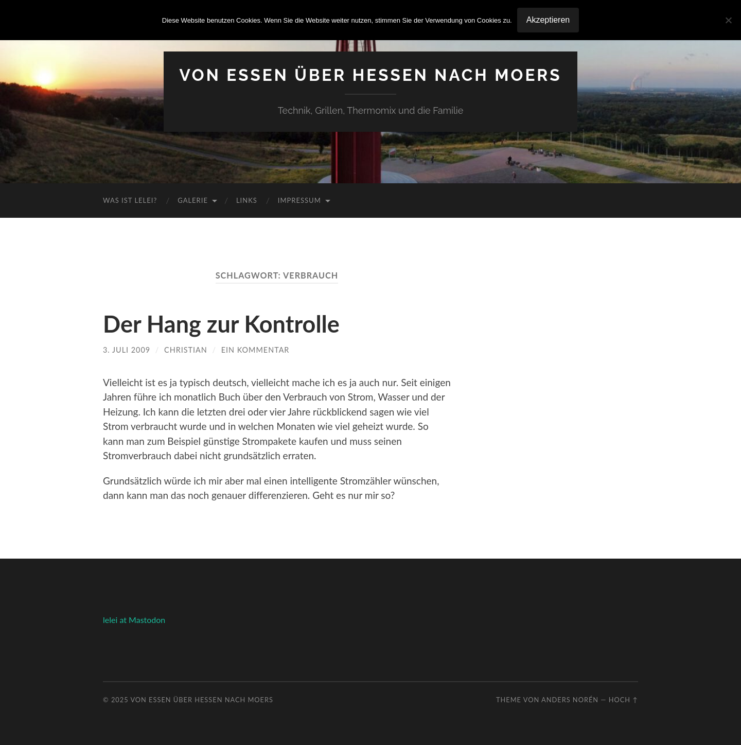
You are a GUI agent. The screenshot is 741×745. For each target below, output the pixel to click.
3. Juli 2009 (126, 349)
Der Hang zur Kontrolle (221, 324)
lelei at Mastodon (134, 620)
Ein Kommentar (255, 349)
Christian (185, 349)
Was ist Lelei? (130, 200)
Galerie (193, 200)
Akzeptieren (548, 19)
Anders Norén (569, 700)
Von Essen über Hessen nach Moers (370, 74)
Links (246, 200)
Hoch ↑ (623, 700)
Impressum (299, 200)
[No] (728, 20)
